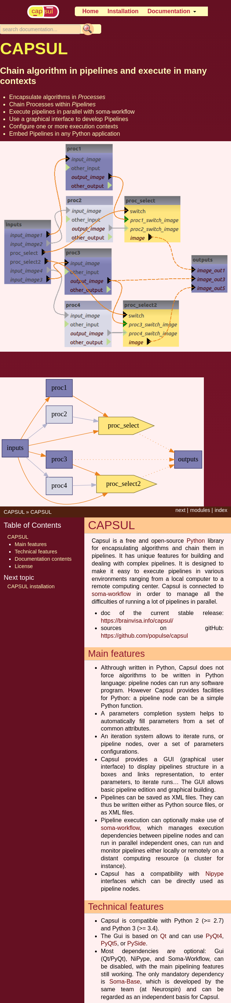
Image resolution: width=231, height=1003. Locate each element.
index (221, 510)
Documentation (168, 11)
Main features (31, 544)
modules (200, 510)
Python (196, 541)
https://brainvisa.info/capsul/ (137, 621)
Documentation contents (43, 559)
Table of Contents (32, 525)
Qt (163, 936)
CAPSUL (14, 512)
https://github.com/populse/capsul (144, 636)
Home (90, 11)
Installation (122, 11)
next (180, 510)
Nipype (214, 874)
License (24, 566)
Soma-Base (124, 981)
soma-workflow (115, 112)
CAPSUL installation (31, 586)
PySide (136, 943)
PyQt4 (214, 936)
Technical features (36, 551)
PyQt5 (109, 943)
